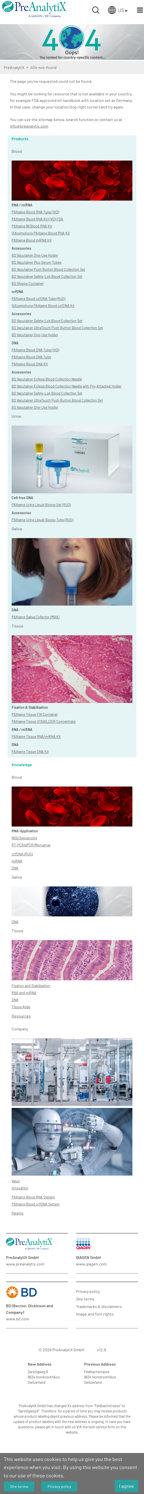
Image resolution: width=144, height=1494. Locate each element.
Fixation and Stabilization (31, 986)
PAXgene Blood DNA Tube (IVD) (35, 350)
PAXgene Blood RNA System (33, 1197)
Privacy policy (88, 1291)
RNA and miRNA (24, 993)
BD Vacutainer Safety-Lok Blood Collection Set (47, 276)
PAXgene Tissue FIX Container (35, 714)
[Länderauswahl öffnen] (118, 10)
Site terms (85, 1298)
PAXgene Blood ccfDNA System (36, 1204)
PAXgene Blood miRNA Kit (32, 240)
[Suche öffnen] (96, 10)
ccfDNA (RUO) (22, 854)
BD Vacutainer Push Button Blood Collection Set (48, 269)
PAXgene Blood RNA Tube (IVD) (35, 212)
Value (16, 1181)
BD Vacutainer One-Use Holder (35, 255)
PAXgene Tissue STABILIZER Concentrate (44, 721)
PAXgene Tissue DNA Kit (30, 752)
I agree (126, 1486)
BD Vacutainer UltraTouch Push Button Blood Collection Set (57, 328)
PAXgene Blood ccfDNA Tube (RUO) (38, 298)
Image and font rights (95, 1314)
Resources (21, 1016)
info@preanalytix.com (29, 126)
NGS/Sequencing (24, 838)
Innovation (20, 1188)
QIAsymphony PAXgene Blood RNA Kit (41, 233)
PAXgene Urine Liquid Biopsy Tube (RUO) (43, 520)
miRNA (17, 861)
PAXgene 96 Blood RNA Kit (32, 226)
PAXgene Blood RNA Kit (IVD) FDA (37, 219)
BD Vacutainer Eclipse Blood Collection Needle (47, 379)
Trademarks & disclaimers (99, 1306)
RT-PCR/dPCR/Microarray (31, 845)
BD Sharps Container (28, 283)
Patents (17, 1213)
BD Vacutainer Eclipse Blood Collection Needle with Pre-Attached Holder (67, 386)
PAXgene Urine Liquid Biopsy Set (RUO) (41, 505)
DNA (15, 868)
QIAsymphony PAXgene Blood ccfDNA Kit (43, 306)
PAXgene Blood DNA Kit (30, 364)
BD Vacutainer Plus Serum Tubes (36, 262)
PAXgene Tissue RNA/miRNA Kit (36, 736)
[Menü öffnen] (140, 10)
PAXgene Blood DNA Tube (31, 357)
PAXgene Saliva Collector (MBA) (35, 617)
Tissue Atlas (21, 1007)
